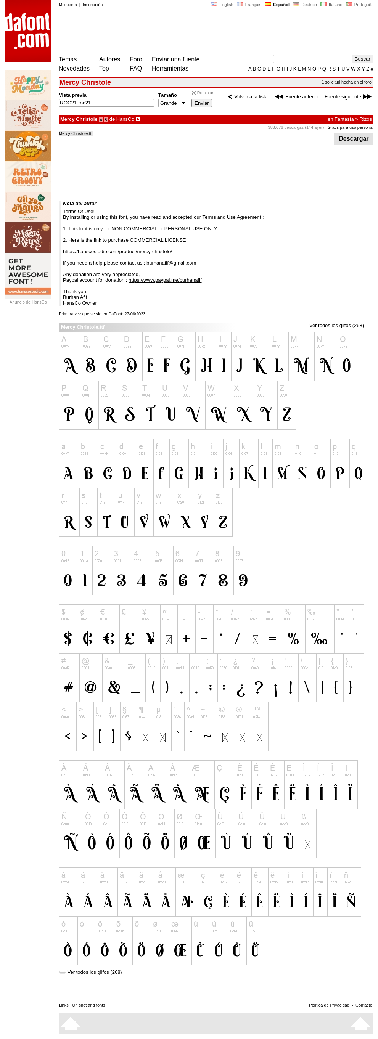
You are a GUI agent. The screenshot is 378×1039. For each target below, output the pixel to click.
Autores (109, 59)
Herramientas (170, 68)
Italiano (331, 4)
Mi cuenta (68, 4)
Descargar (353, 138)
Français (249, 4)
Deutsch (305, 4)
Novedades (74, 68)
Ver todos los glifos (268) (336, 325)
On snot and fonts (88, 1005)
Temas (68, 59)
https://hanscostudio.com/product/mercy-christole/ (117, 251)
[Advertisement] (197, 33)
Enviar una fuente (175, 59)
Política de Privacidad (329, 1005)
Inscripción (93, 4)
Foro (136, 59)
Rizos (365, 119)
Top (104, 68)
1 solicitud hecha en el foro (347, 82)
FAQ (136, 68)
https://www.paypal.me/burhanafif (165, 280)
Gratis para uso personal (350, 127)
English (222, 4)
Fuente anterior (296, 97)
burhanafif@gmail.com (171, 263)
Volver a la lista (246, 97)
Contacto (363, 1005)
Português (359, 4)
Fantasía (344, 119)
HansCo (125, 119)
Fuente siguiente (349, 97)
